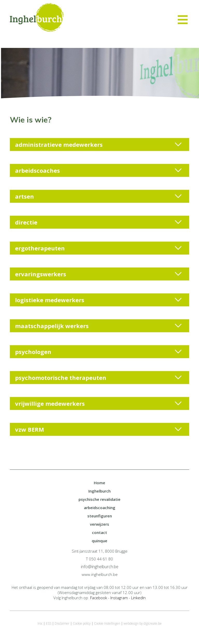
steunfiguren (99, 515)
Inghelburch (99, 491)
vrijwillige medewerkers (98, 403)
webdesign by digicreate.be (143, 623)
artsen (98, 196)
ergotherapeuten (98, 248)
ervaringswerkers (98, 274)
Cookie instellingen (107, 623)
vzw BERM (98, 429)
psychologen (98, 352)
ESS (48, 623)
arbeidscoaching (99, 507)
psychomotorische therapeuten (98, 377)
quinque (99, 540)
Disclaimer (62, 623)
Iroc (40, 623)
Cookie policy (82, 623)
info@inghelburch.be (99, 566)
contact (99, 532)
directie (98, 222)
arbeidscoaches (98, 170)
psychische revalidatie (99, 499)
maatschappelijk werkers (98, 326)
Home (99, 482)
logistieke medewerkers (98, 300)
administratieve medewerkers (98, 144)
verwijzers (99, 524)
